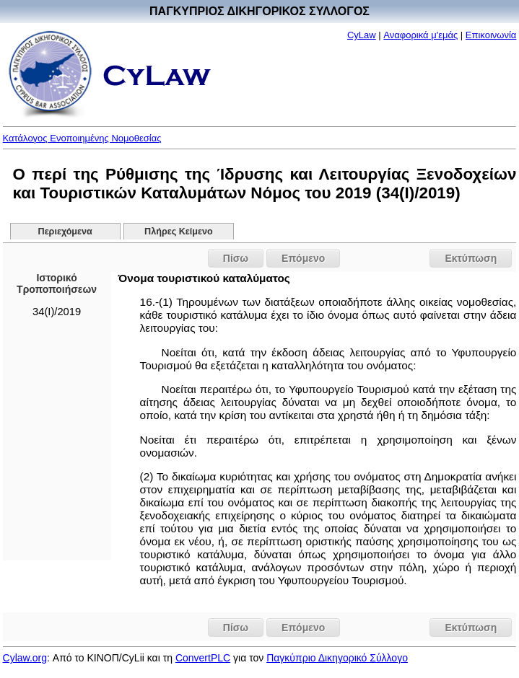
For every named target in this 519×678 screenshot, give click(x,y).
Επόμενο (303, 258)
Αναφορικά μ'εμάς (420, 35)
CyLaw (361, 35)
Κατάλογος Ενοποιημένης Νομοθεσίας (82, 138)
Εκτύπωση (471, 258)
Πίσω (235, 258)
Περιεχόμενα (65, 231)
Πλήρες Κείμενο (178, 231)
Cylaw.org (25, 658)
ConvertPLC (202, 658)
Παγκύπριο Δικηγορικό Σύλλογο (337, 658)
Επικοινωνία (491, 35)
